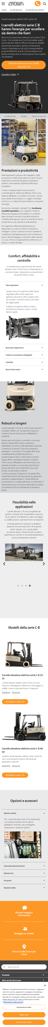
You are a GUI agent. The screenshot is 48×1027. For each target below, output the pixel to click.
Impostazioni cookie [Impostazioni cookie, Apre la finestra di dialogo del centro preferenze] (24, 1007)
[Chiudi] (45, 985)
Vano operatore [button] (12, 285)
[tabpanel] (24, 563)
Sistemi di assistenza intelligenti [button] (19, 355)
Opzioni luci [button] (9, 873)
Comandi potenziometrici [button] (14, 866)
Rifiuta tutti (24, 1015)
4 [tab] (30, 585)
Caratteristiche (10, 116)
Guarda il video (9, 74)
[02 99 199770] (38, 3)
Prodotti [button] (5, 975)
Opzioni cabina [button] (10, 813)
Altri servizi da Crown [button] (11, 980)
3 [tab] (26, 585)
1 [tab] (18, 585)
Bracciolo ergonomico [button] (15, 347)
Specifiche (6, 692)
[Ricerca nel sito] (24, 967)
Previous (4, 564)
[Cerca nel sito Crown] (44, 4)
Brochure (16, 692)
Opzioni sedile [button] (10, 887)
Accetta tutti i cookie (24, 1022)
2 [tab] (22, 585)
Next (44, 564)
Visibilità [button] (9, 362)
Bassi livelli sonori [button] (13, 369)
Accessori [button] (8, 880)
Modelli (23, 116)
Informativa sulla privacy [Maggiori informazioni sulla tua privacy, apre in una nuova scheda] (13, 1002)
